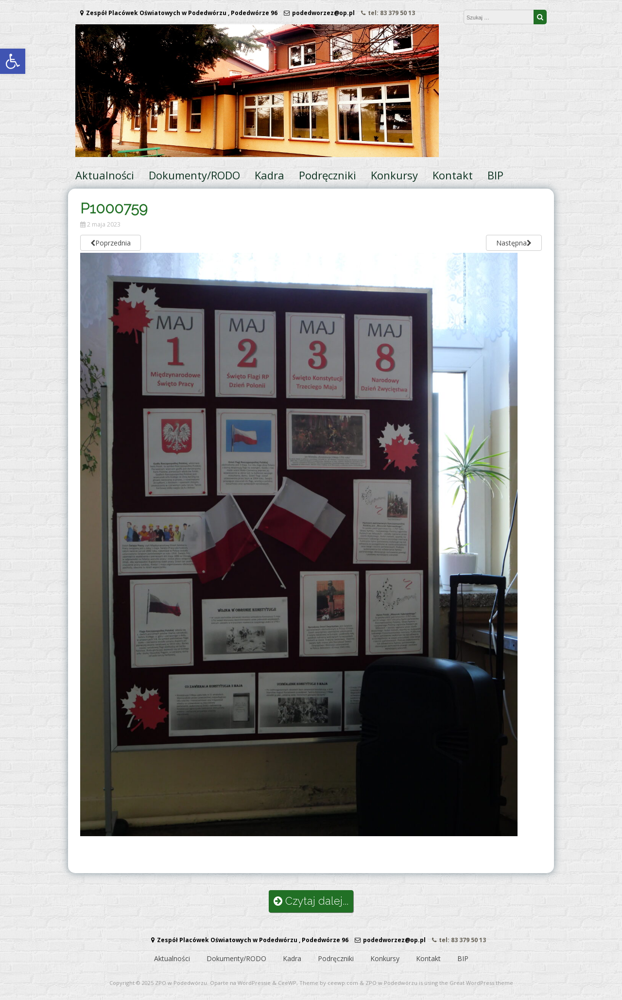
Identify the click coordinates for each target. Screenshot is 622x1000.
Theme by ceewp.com (328, 982)
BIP (495, 175)
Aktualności (104, 175)
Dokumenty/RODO (194, 175)
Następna (514, 242)
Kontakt (452, 175)
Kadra (269, 175)
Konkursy (394, 175)
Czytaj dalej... (311, 901)
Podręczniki (327, 175)
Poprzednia (110, 242)
